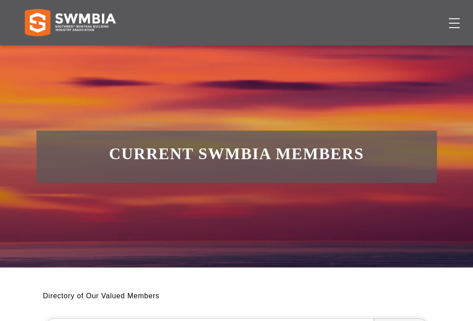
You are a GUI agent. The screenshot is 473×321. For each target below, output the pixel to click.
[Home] (70, 51)
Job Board (279, 51)
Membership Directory (211, 51)
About (352, 51)
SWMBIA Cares (426, 15)
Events (319, 51)
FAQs (386, 15)
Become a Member (411, 51)
